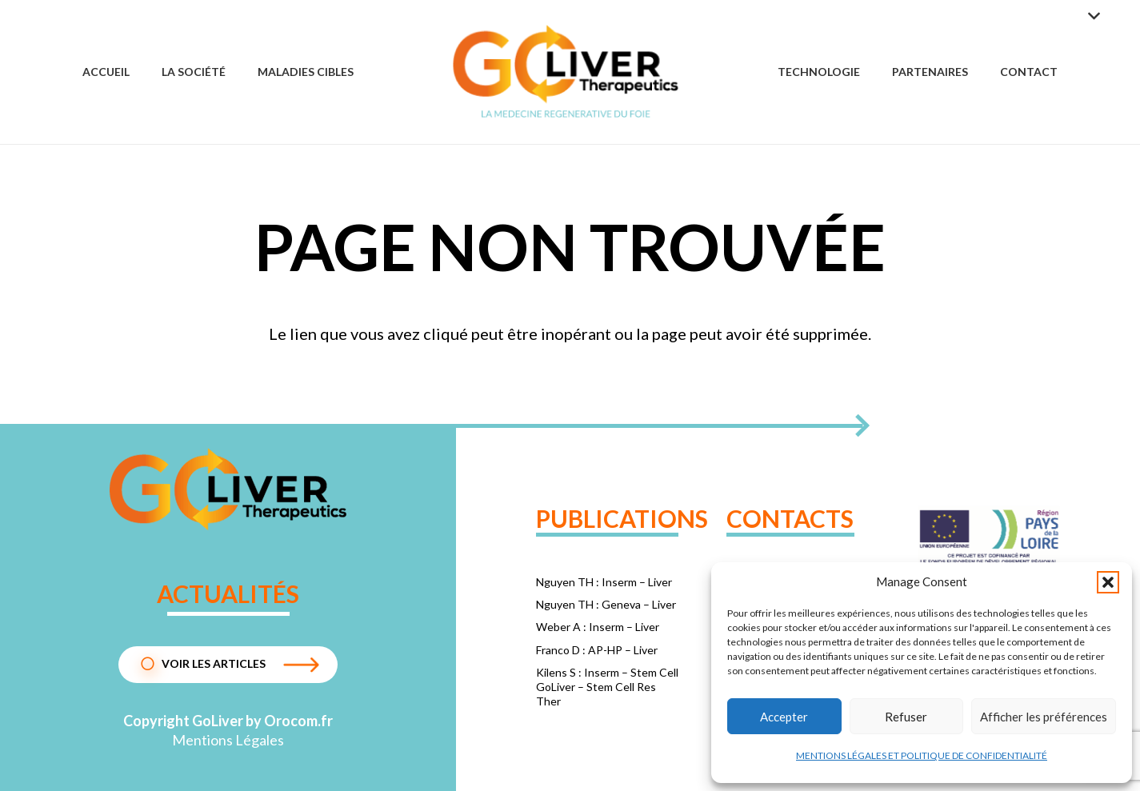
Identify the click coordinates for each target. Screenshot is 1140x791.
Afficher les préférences (1043, 716)
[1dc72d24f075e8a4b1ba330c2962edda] (228, 489)
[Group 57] (566, 72)
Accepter (784, 716)
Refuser (906, 716)
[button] (1108, 582)
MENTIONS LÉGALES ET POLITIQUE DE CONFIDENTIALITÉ (921, 755)
